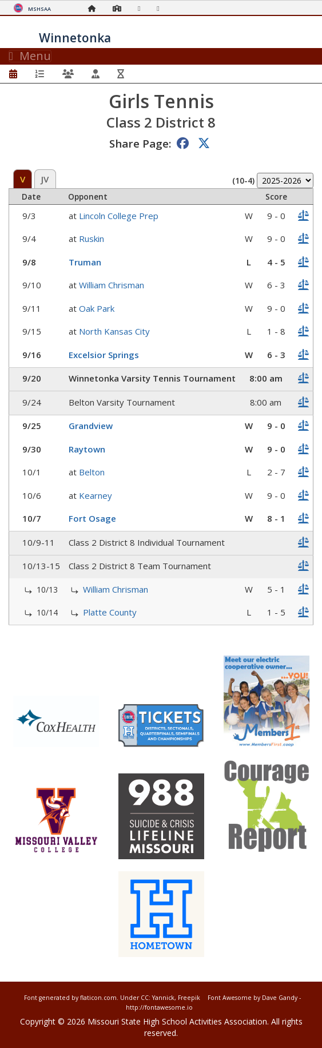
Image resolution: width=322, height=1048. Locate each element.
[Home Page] (95, 8)
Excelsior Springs (104, 354)
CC (145, 998)
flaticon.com (98, 998)
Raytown (87, 449)
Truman (85, 262)
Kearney (95, 495)
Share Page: (140, 143)
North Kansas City (114, 331)
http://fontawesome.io (159, 1007)
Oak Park (96, 308)
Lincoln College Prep (118, 215)
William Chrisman (111, 285)
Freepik (189, 998)
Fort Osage (92, 518)
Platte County (110, 612)
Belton (92, 472)
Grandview (91, 425)
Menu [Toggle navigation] (30, 56)
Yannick (163, 998)
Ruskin (91, 238)
